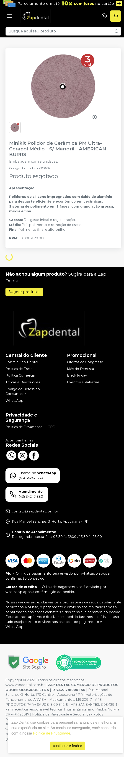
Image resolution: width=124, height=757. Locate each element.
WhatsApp (14, 401)
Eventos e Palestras (83, 382)
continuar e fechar (67, 746)
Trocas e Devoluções (22, 382)
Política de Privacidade (51, 733)
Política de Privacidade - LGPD (30, 427)
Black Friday (77, 376)
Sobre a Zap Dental (21, 362)
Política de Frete (19, 369)
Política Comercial (20, 376)
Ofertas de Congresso (85, 362)
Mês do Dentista (80, 369)
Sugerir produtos (24, 292)
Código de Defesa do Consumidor (22, 391)
